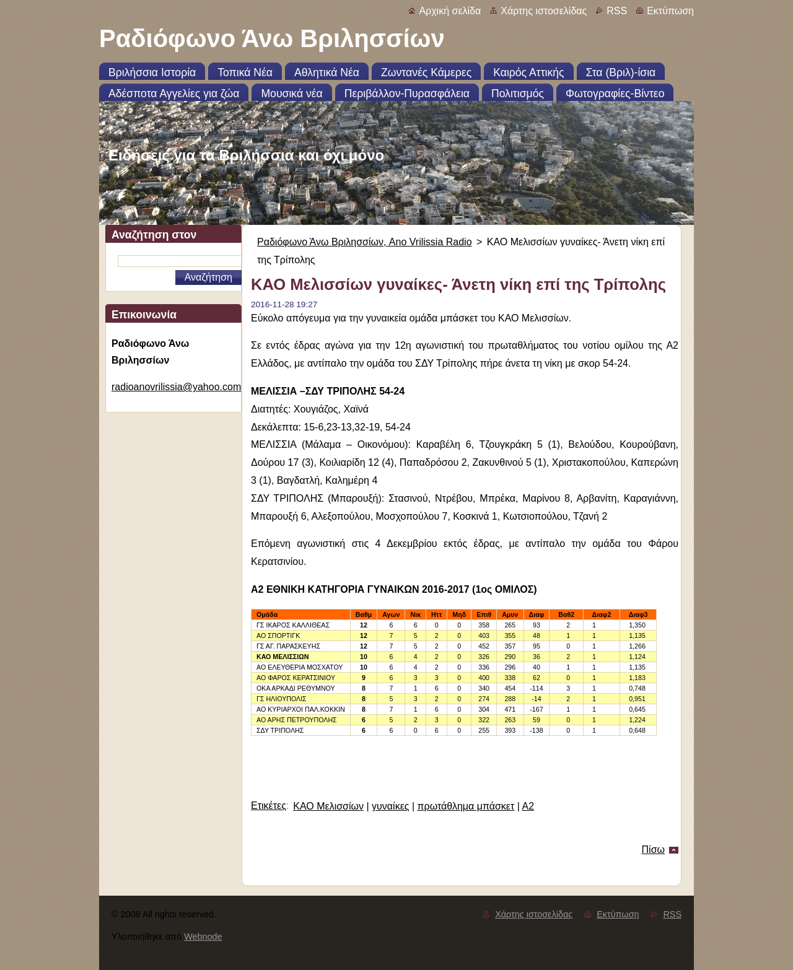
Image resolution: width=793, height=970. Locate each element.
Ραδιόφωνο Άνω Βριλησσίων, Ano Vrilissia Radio (364, 242)
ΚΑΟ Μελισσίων (328, 806)
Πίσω (653, 849)
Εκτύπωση (670, 11)
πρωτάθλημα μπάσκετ (466, 806)
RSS (617, 11)
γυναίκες (390, 806)
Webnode (203, 937)
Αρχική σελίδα (450, 11)
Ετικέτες (268, 805)
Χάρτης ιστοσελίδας (544, 11)
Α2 (528, 806)
